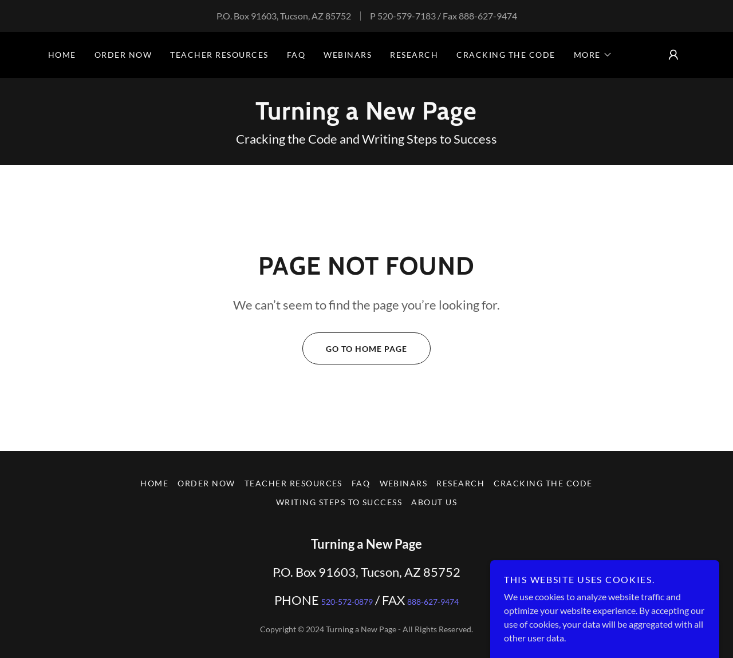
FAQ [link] (296, 55)
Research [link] (414, 55)
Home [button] (154, 483)
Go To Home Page (354, 348)
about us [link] (434, 502)
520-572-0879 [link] (347, 602)
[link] (366, 115)
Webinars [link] (348, 55)
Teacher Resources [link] (219, 55)
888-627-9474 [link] (488, 15)
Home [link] (62, 55)
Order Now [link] (123, 55)
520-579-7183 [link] (406, 15)
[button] (593, 55)
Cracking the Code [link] (505, 55)
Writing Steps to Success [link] (339, 502)
